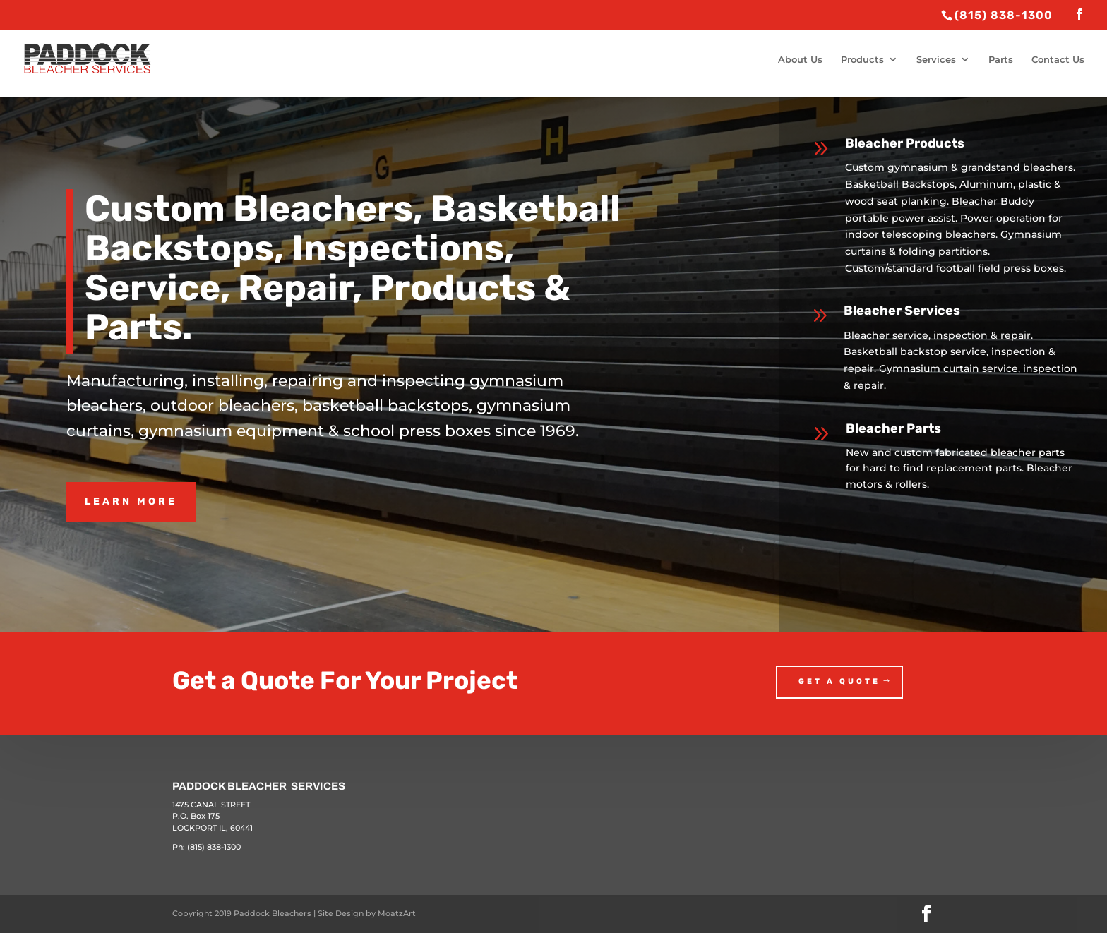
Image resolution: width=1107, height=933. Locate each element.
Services (936, 59)
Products (862, 59)
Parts (1000, 59)
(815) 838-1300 (214, 847)
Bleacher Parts (893, 428)
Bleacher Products (904, 143)
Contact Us (1057, 59)
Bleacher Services (902, 310)
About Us (800, 59)
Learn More (131, 501)
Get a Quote (839, 681)
